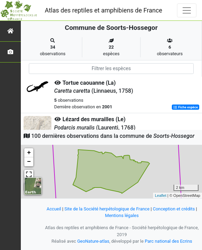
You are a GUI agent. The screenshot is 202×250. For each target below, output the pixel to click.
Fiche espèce (185, 107)
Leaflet (160, 195)
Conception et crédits (174, 208)
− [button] (29, 162)
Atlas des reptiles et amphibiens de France (103, 10)
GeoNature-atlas (93, 241)
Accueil (54, 208)
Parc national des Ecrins (168, 241)
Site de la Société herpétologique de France (107, 208)
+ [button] (29, 153)
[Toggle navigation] (186, 10)
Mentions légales (121, 215)
